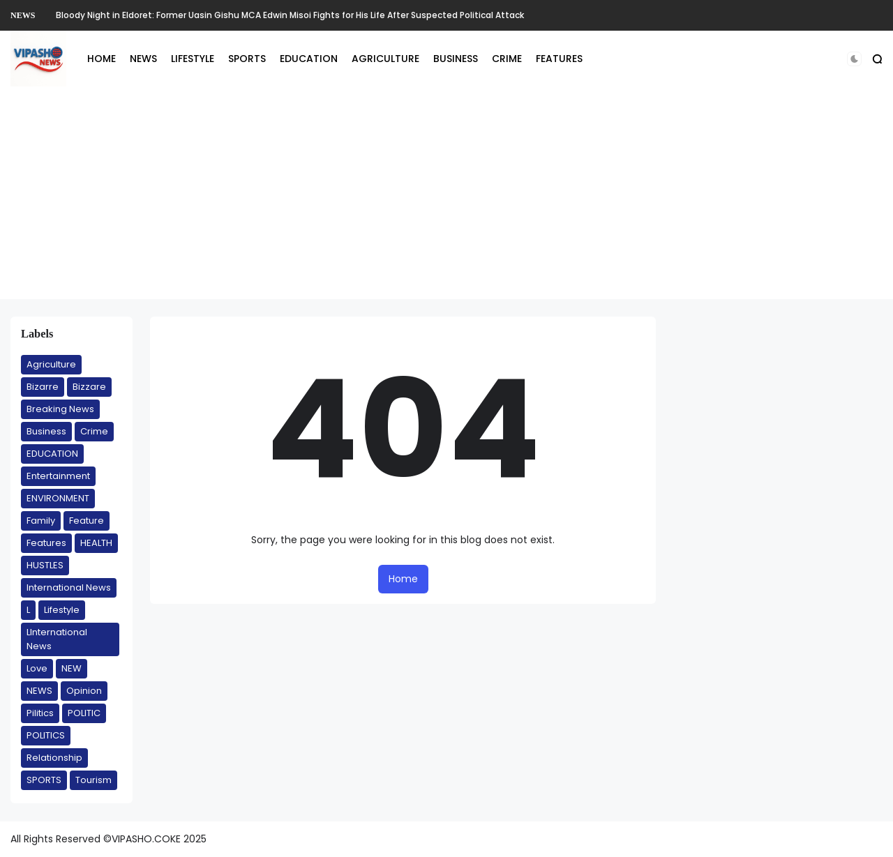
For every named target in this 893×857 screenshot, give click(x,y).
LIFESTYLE (192, 59)
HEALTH (96, 542)
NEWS (22, 15)
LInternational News (57, 639)
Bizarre (43, 386)
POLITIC (84, 713)
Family (41, 520)
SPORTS (247, 59)
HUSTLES (45, 565)
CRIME (507, 59)
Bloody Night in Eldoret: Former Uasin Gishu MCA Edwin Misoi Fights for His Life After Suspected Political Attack (290, 15)
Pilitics (40, 713)
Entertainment (58, 476)
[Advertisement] (446, 201)
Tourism (93, 780)
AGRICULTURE (385, 59)
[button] (854, 59)
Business (46, 431)
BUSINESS (455, 59)
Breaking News (60, 409)
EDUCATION (309, 59)
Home (403, 579)
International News (69, 587)
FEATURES (559, 59)
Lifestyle (62, 609)
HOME (101, 59)
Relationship (54, 757)
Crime (94, 431)
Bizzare (89, 386)
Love (37, 668)
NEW (71, 668)
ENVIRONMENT (58, 498)
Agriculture (51, 364)
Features (46, 542)
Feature (86, 520)
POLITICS (46, 735)
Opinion (84, 690)
